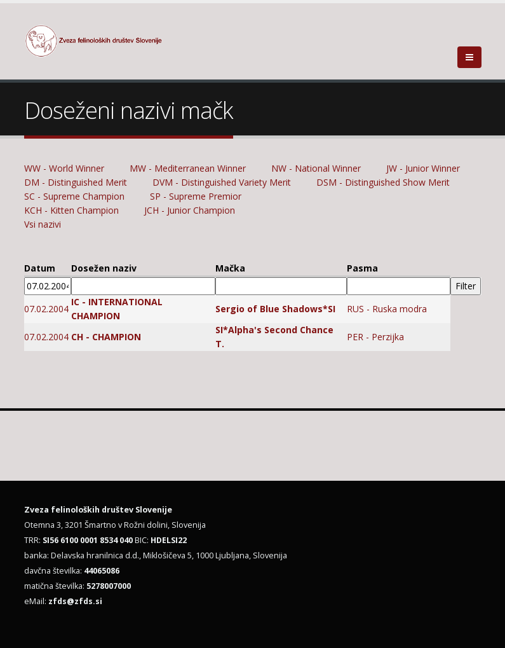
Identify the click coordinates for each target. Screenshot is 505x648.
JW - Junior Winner (423, 168)
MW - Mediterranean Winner (188, 168)
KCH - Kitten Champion (71, 210)
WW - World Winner (64, 168)
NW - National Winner (316, 168)
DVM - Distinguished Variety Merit (221, 182)
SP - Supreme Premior (197, 196)
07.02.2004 (46, 309)
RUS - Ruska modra (387, 309)
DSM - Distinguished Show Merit (383, 182)
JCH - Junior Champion (189, 210)
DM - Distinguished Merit (75, 182)
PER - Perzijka (375, 337)
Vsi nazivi (42, 224)
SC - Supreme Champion (74, 196)
